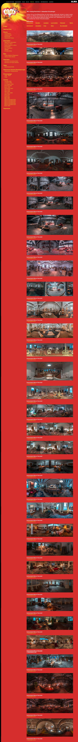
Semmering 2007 (9, 88)
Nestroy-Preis (7, 29)
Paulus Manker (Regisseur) (11, 55)
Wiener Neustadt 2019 (9, 104)
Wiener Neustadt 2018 (9, 103)
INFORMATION (44, 1)
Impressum (6, 108)
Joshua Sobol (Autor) (10, 56)
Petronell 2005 (8, 85)
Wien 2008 (7, 90)
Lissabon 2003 (8, 82)
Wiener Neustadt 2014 (9, 99)
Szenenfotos (8, 33)
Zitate (6, 77)
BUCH (27, 1)
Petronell (62, 23)
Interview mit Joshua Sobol (11, 61)
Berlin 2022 (6, 105)
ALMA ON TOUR (10, 1)
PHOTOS (37, 1)
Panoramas (7, 36)
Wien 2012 (6, 97)
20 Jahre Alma (8, 51)
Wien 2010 (7, 94)
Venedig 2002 (7, 81)
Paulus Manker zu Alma (11, 45)
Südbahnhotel (8, 35)
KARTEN (51, 1)
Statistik (7, 49)
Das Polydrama (8, 48)
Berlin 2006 (7, 87)
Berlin (71, 23)
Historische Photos (9, 38)
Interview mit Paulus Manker (12, 62)
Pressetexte (8, 46)
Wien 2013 (6, 98)
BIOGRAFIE (18, 1)
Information (6, 41)
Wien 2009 (7, 91)
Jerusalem (38, 26)
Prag (45, 26)
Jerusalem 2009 (9, 92)
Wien (52, 26)
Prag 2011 (7, 95)
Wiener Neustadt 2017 (9, 102)
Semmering (30, 26)
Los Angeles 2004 (9, 84)
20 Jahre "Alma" (9, 43)
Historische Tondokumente (11, 71)
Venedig (37, 23)
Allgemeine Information (10, 42)
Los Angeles (54, 23)
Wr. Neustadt (63, 26)
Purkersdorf (30, 23)
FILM (23, 1)
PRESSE (32, 1)
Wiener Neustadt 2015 (9, 100)
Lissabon (46, 23)
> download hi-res (31, 45)
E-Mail (5, 26)
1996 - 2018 (8, 75)
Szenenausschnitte (9, 66)
